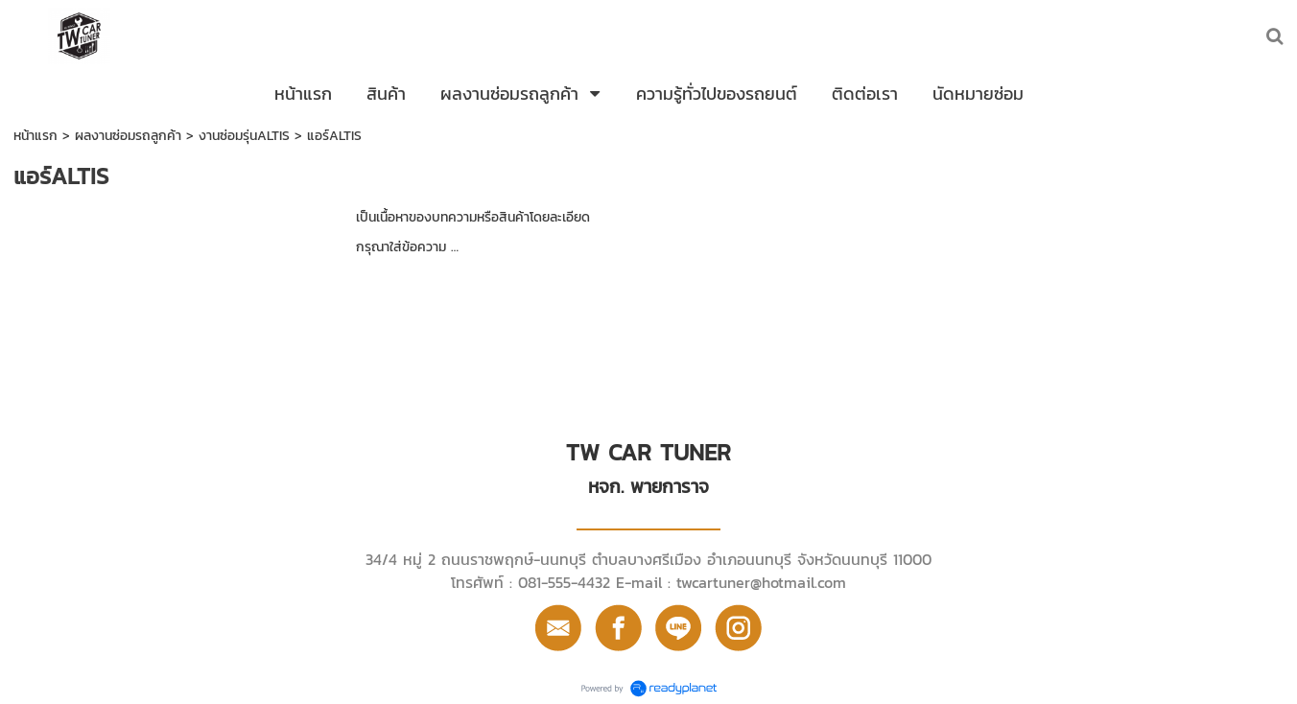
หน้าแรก (35, 136)
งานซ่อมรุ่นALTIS (244, 136)
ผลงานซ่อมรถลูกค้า (128, 136)
